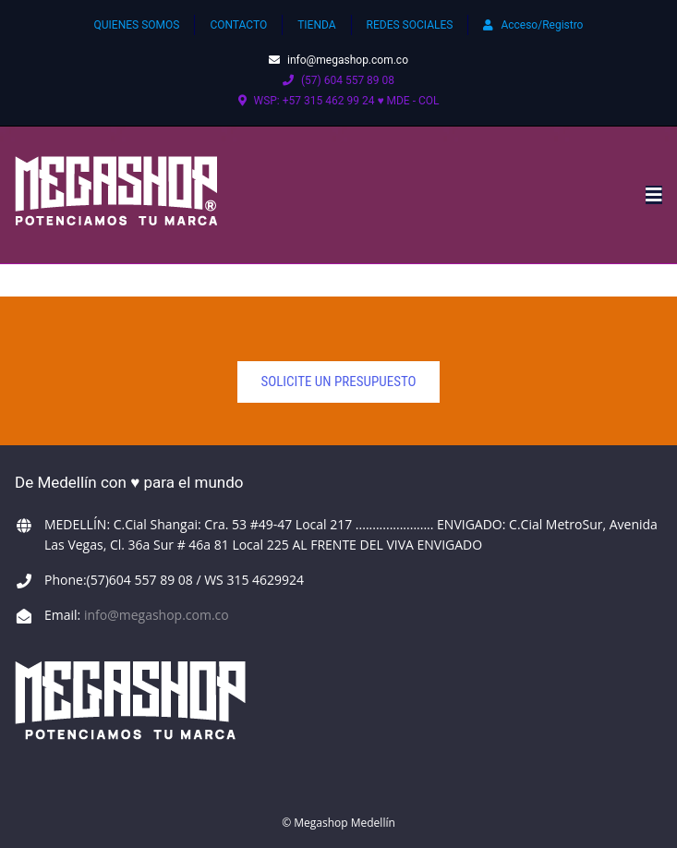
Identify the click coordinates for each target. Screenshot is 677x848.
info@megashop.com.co (338, 60)
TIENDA (316, 24)
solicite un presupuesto (338, 381)
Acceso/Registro (533, 24)
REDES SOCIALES (410, 24)
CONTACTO (238, 24)
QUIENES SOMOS (137, 24)
